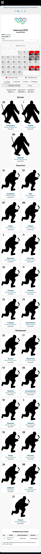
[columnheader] (4, 535)
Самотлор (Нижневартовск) (20, 7)
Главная (6, 7)
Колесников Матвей (10, 538)
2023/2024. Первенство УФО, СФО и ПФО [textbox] (13, 40)
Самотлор (8, 34)
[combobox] (20, 40)
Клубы (10, 7)
